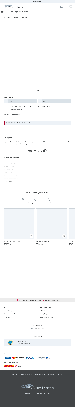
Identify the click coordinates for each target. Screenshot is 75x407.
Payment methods (46, 317)
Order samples (9, 311)
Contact (60, 374)
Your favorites (66, 6)
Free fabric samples (37, 1)
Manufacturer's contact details (11, 178)
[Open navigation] (2, 11)
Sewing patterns (49, 201)
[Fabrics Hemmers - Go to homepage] (37, 387)
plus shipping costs (15, 114)
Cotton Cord (24, 17)
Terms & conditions (26, 374)
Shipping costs (45, 314)
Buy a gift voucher (10, 314)
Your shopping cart (70, 6)
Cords (16, 17)
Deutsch (27, 393)
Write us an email (37, 329)
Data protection (40, 374)
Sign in (61, 6)
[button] (31, 236)
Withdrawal (51, 374)
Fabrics (23, 201)
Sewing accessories (34, 201)
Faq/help (7, 317)
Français (47, 393)
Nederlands (37, 393)
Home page (7, 17)
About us (43, 311)
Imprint (14, 374)
